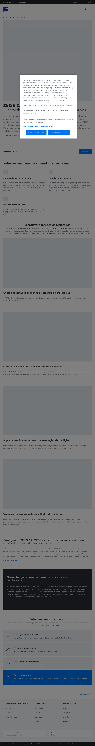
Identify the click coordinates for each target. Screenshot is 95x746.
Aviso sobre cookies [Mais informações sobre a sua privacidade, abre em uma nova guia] (30, 126)
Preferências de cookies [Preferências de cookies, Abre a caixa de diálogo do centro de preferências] (36, 133)
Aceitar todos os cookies (58, 133)
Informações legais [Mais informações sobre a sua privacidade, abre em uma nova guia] (46, 126)
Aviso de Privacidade (37, 119)
